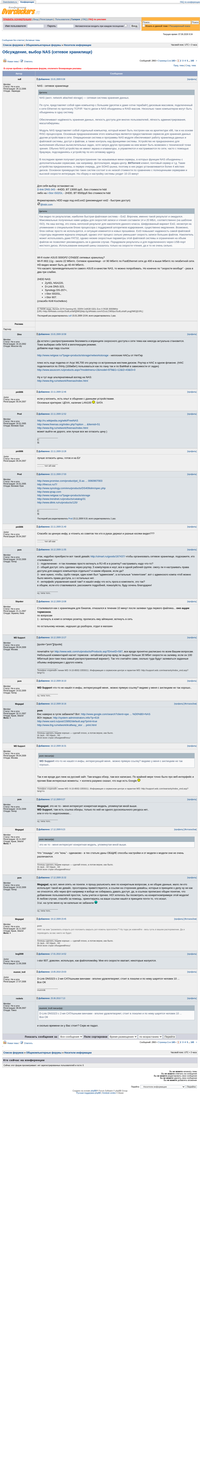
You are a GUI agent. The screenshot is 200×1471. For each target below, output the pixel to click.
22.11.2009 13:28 (52, 451)
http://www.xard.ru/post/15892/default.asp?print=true (67, 721)
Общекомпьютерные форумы (43, 45)
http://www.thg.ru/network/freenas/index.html (62, 380)
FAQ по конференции (190, 2)
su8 (70, 316)
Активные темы (33, 40)
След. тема (190, 65)
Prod (70, 519)
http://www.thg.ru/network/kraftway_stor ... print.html (66, 725)
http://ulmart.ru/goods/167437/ (107, 556)
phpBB (94, 1091)
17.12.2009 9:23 (52, 829)
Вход (35, 19)
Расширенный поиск (180, 26)
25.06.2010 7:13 (52, 998)
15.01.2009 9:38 (52, 79)
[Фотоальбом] (190, 704)
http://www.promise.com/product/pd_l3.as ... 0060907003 (69, 480)
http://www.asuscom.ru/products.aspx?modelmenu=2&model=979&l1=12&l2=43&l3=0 (86, 369)
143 (192, 61)
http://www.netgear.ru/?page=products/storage (63, 495)
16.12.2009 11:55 (52, 550)
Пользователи (62, 19)
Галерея (75, 19)
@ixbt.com (45, 204)
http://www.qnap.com (49, 491)
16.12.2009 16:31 (52, 746)
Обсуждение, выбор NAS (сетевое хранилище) (47, 52)
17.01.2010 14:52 (52, 954)
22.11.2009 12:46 (52, 392)
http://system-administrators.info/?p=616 (76, 717)
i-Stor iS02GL (55, 193)
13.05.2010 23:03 (52, 972)
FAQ (85, 19)
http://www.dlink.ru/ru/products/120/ (57, 502)
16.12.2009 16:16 (52, 704)
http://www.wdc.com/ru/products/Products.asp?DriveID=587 (88, 651)
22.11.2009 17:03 (52, 474)
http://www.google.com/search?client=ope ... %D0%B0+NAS (115, 714)
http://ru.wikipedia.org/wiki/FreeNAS (57, 420)
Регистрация (46, 19)
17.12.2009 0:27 (52, 799)
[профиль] (192, 79)
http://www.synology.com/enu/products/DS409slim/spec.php (71, 488)
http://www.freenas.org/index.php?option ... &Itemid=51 (68, 424)
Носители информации (77, 45)
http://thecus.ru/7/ (47, 484)
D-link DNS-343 (46, 189)
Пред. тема (179, 65)
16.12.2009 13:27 (52, 637)
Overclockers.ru (10, 2)
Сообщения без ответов (13, 40)
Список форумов (13, 45)
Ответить (28, 61)
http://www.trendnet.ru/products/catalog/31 (61, 498)
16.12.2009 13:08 (52, 601)
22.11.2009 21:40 (52, 527)
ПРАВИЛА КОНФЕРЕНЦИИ (17, 19)
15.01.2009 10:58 (52, 334)
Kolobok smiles (109, 1093)
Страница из (166, 61)
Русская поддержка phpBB (88, 1093)
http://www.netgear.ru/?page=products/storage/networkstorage (73, 355)
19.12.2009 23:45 (52, 919)
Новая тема (12, 61)
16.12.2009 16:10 (52, 681)
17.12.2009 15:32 (52, 878)
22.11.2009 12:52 (52, 414)
